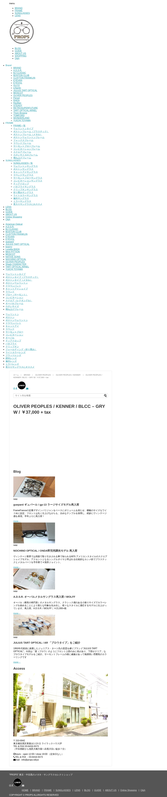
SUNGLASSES (22, 13)
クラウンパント (13, 286)
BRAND (19, 8)
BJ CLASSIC (19, 73)
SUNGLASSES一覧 (23, 163)
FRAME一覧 (19, 125)
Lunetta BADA (13, 249)
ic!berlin (17, 88)
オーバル (10, 338)
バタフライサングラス (24, 186)
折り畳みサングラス (23, 192)
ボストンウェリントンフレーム (28, 137)
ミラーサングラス (22, 201)
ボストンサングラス (23, 169)
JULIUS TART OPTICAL (25, 90)
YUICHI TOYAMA (22, 120)
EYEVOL (17, 83)
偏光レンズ (11, 361)
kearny (9, 247)
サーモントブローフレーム (26, 146)
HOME (25, 790)
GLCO (16, 85)
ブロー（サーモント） (17, 294)
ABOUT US (20, 53)
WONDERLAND (21, 118)
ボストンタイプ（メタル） (19, 280)
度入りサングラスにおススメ (27, 204)
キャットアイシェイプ (17, 289)
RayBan (17, 103)
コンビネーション (14, 297)
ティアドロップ (21, 183)
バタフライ (11, 343)
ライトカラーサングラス (25, 195)
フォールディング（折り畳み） (21, 349)
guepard (10, 242)
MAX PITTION (13, 252)
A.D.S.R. (17, 70)
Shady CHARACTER (16, 264)
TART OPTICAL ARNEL (25, 110)
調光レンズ (11, 358)
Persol (16, 98)
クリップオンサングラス (25, 189)
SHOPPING (20, 56)
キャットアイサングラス (25, 172)
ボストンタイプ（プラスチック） (22, 277)
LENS (18, 15)
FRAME (19, 10)
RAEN (16, 100)
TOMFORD (19, 115)
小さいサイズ (12, 306)
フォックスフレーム (23, 140)
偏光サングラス (21, 198)
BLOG (18, 48)
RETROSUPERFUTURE (25, 108)
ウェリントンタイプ (23, 128)
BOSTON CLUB (21, 75)
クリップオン (12, 346)
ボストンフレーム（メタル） (27, 134)
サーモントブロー (14, 332)
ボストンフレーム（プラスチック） (31, 131)
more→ (17, 521)
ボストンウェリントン (17, 283)
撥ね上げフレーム (22, 158)
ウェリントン (12, 314)
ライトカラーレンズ (16, 352)
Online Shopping (14, 217)
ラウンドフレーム (22, 143)
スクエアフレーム (22, 152)
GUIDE (18, 51)
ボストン (10, 317)
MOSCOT (18, 93)
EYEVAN (17, 80)
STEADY (17, 105)
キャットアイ (12, 326)
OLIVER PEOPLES (23, 95)
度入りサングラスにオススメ (20, 367)
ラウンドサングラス (23, 175)
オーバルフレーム (14, 303)
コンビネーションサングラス (27, 181)
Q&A (17, 58)
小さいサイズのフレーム (25, 155)
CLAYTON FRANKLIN (24, 78)
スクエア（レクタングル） (19, 300)
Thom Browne (20, 113)
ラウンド (10, 291)
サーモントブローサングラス (27, 178)
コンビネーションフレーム (26, 149)
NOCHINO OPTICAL (16, 259)
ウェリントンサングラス (25, 166)
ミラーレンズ (12, 364)
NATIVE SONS (13, 257)
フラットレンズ (13, 355)
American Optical (14, 224)
